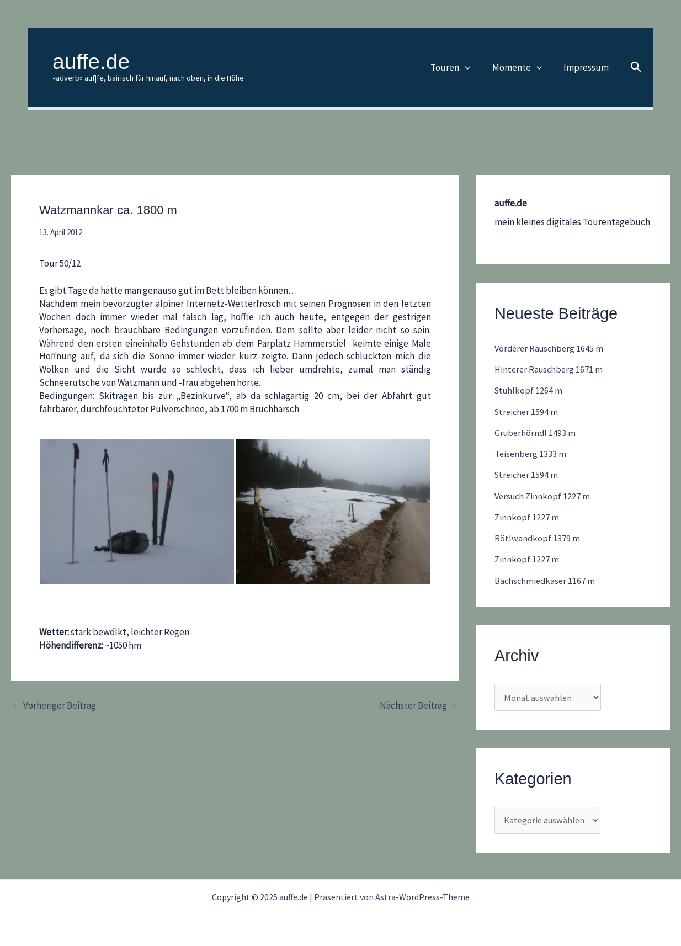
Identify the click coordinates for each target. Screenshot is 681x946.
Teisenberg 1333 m (531, 454)
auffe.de (91, 61)
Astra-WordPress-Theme (422, 896)
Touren (457, 67)
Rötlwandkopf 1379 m (537, 538)
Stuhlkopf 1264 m (529, 390)
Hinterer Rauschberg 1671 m (550, 369)
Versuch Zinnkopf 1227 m (543, 496)
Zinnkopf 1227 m (527, 517)
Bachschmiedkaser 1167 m (546, 581)
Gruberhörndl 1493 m (536, 433)
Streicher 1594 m (527, 412)
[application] (471, 67)
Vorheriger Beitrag (54, 705)
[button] (636, 67)
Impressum (587, 67)
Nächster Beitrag (419, 705)
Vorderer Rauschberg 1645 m (551, 348)
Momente (521, 67)
